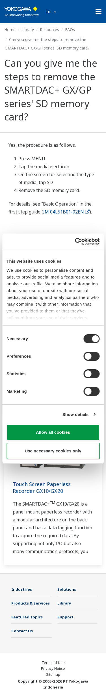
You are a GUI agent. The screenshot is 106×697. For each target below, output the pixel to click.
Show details (75, 414)
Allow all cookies (53, 432)
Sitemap (53, 674)
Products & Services (30, 603)
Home (10, 29)
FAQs (70, 29)
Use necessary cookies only (53, 450)
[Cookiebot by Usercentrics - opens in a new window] (75, 241)
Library (27, 29)
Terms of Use (53, 662)
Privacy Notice (53, 668)
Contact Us (22, 630)
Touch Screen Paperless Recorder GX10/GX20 (42, 487)
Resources (49, 29)
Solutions (66, 589)
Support (65, 617)
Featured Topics (27, 617)
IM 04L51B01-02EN (66, 212)
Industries (21, 589)
